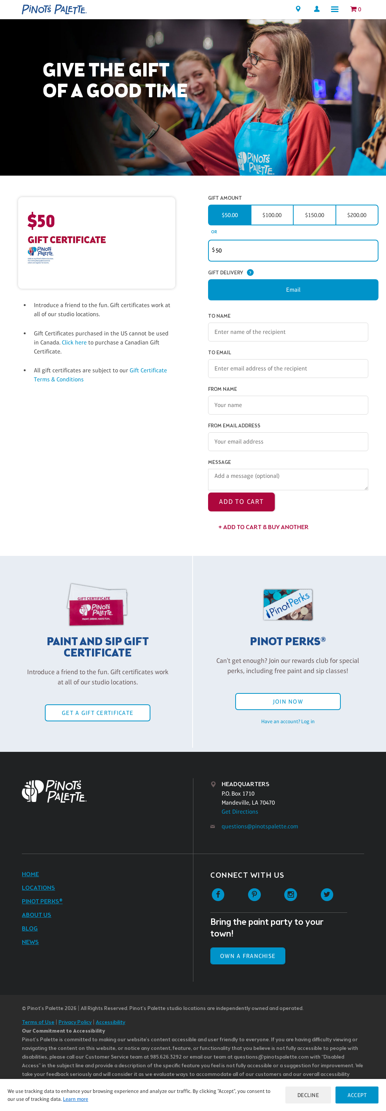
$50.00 (230, 215)
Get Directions (240, 811)
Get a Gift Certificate (97, 712)
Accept (357, 1095)
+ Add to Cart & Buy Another (263, 527)
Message (219, 462)
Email (293, 289)
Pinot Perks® (42, 902)
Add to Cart (241, 501)
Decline (308, 1095)
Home (30, 874)
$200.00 (356, 215)
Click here (75, 342)
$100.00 (272, 215)
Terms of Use (38, 1022)
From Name (222, 389)
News (30, 942)
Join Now (288, 701)
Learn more (75, 1099)
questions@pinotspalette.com (260, 826)
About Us (36, 915)
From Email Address (234, 426)
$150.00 (314, 215)
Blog (30, 929)
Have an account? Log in (288, 721)
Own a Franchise (248, 955)
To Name (219, 316)
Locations (38, 888)
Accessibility (110, 1022)
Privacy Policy (75, 1022)
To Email (219, 353)
